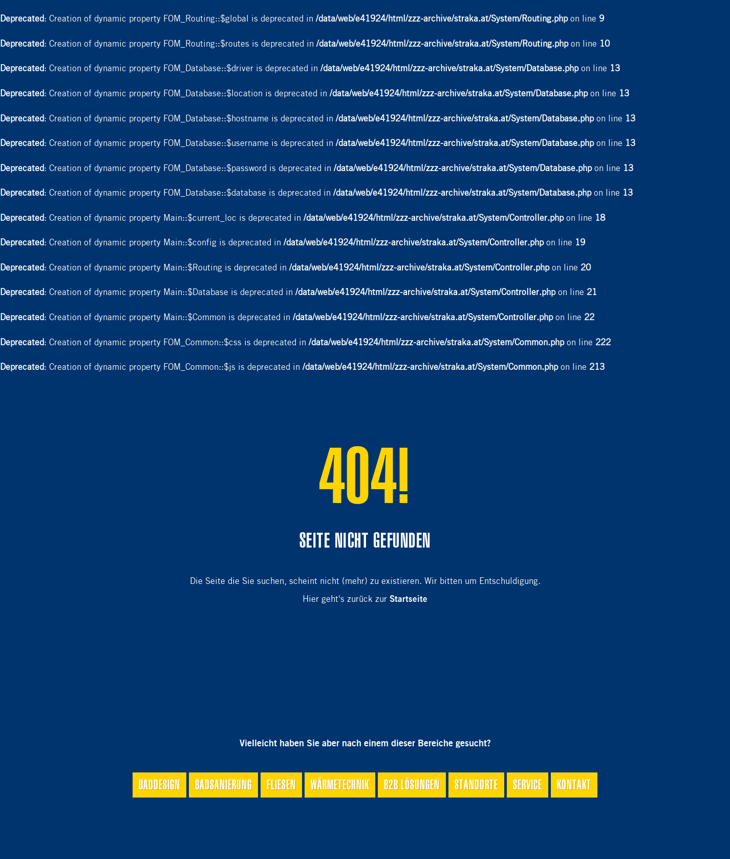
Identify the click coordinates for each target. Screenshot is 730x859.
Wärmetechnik (340, 784)
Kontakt (574, 784)
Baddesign (159, 784)
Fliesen (281, 784)
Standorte (476, 784)
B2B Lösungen (412, 784)
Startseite (408, 599)
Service (527, 784)
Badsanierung (223, 784)
